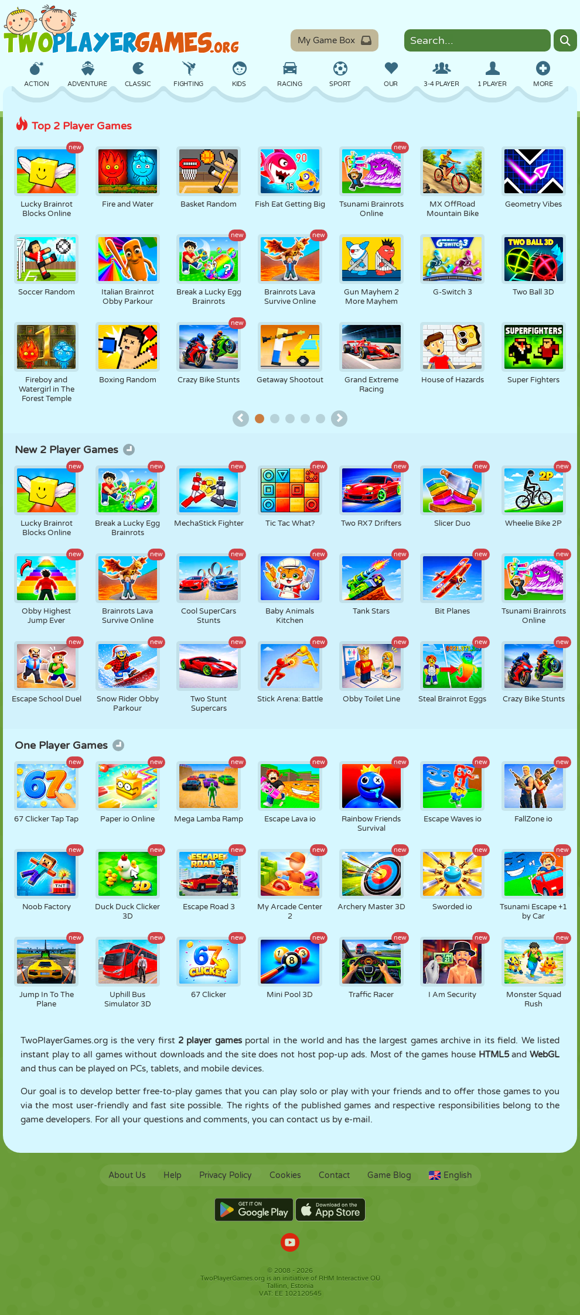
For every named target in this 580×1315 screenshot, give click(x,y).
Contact (334, 1175)
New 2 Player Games (75, 449)
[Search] (565, 40)
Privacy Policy (225, 1175)
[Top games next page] (339, 418)
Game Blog (389, 1175)
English (450, 1175)
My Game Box (334, 40)
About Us (127, 1175)
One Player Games (69, 745)
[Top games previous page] (241, 418)
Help (172, 1175)
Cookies (285, 1175)
